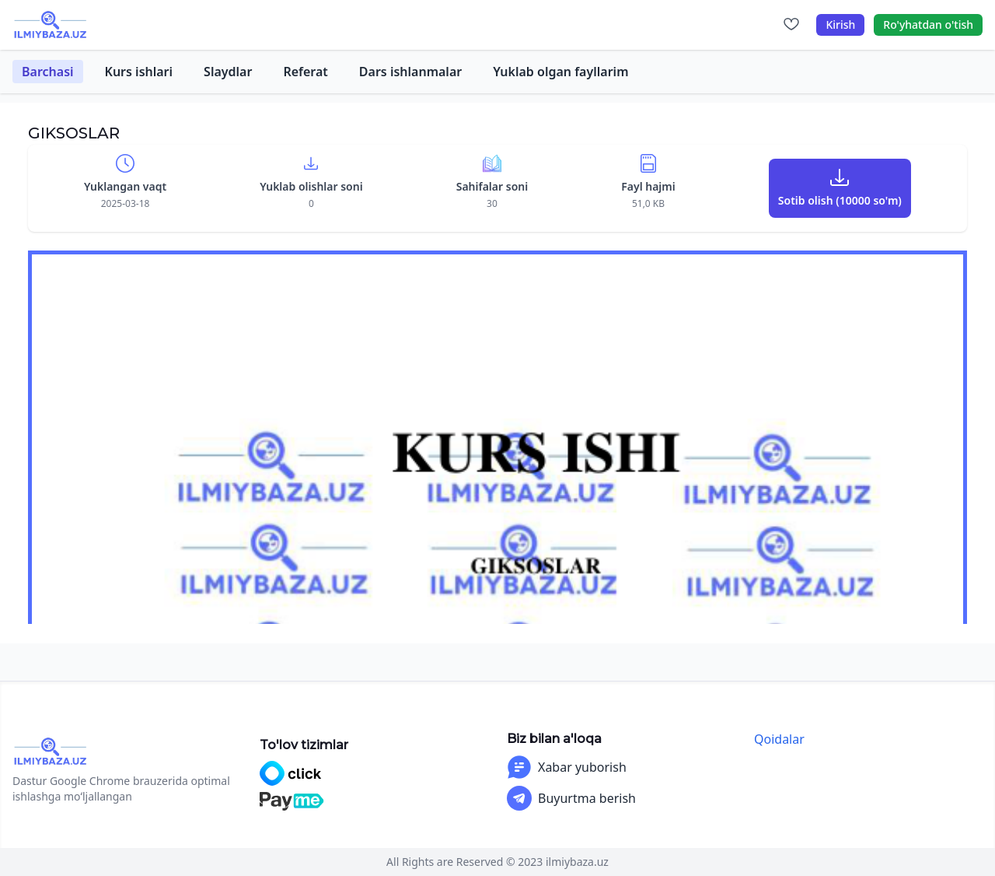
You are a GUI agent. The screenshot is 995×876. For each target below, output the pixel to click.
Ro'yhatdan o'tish (928, 24)
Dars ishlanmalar (410, 71)
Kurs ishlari (139, 71)
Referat (305, 71)
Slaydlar (228, 71)
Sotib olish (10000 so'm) (840, 200)
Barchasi (48, 71)
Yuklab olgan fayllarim (560, 71)
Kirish (840, 24)
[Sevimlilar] (791, 25)
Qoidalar (779, 739)
